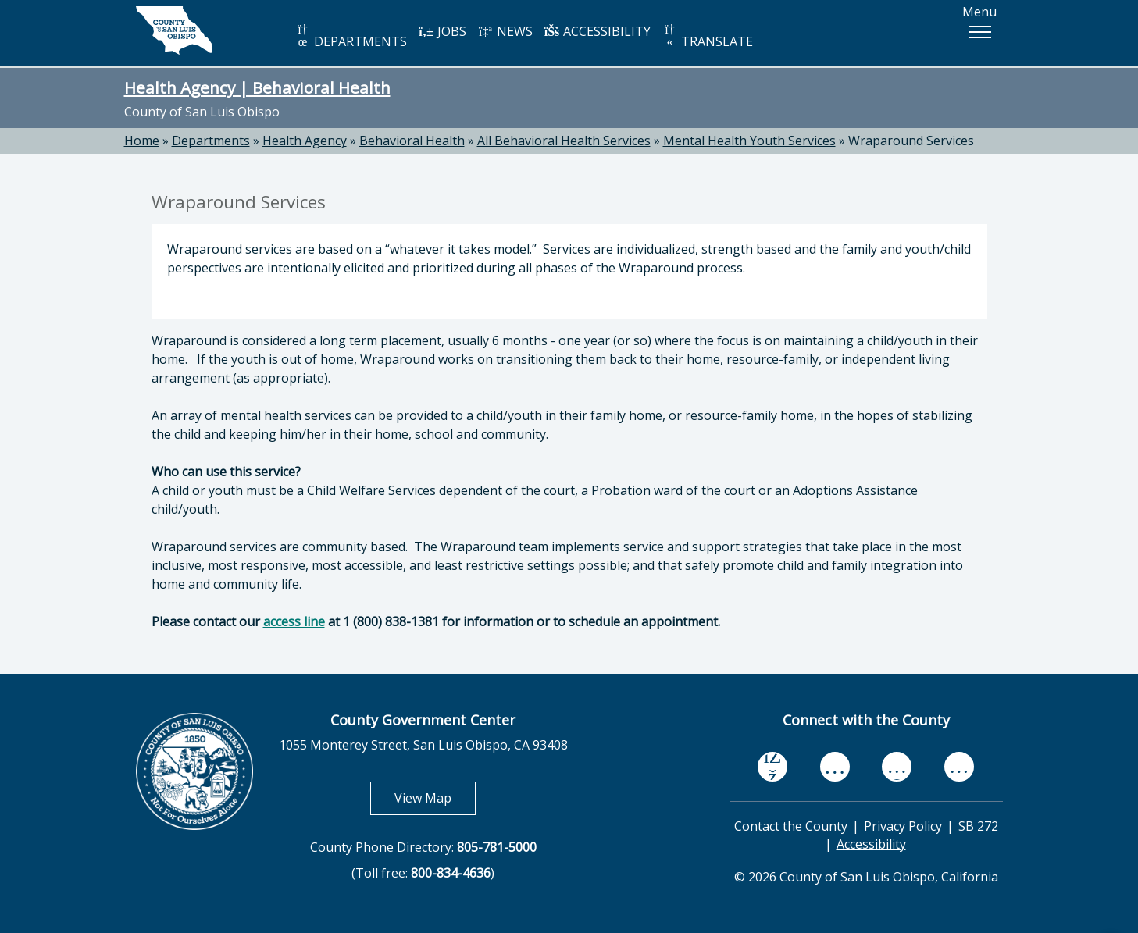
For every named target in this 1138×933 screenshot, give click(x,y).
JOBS (442, 31)
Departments (211, 140)
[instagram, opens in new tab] (959, 766)
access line (294, 621)
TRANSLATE (707, 36)
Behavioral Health (412, 140)
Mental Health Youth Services (749, 140)
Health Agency (304, 140)
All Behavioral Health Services (564, 140)
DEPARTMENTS (351, 36)
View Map (435, 798)
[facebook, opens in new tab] (772, 767)
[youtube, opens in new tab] (834, 766)
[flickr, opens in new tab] (896, 766)
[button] (979, 32)
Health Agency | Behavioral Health (257, 87)
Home (141, 140)
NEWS (505, 31)
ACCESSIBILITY (597, 31)
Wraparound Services (911, 140)
